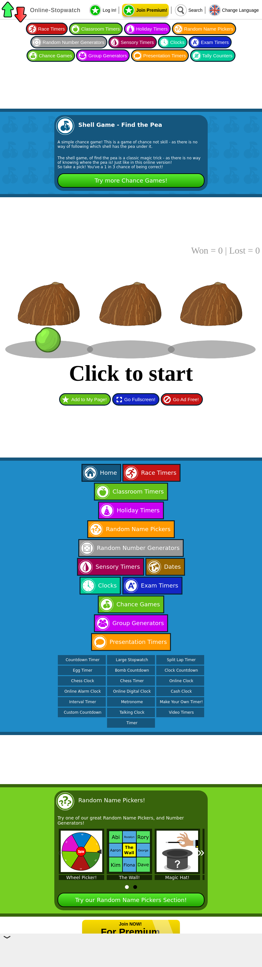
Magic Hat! (177, 877)
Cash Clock (181, 691)
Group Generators (107, 55)
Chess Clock (82, 681)
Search (195, 10)
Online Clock (181, 681)
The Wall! (129, 877)
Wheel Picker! (81, 877)
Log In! (109, 10)
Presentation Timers (164, 55)
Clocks (177, 42)
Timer (132, 723)
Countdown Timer (82, 660)
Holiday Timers (152, 29)
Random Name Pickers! (111, 800)
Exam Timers (215, 42)
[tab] (127, 887)
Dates (172, 566)
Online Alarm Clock (82, 691)
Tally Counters (217, 55)
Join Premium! (151, 10)
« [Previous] (61, 852)
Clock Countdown (181, 670)
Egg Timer (82, 670)
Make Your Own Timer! (181, 702)
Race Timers (51, 29)
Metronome (132, 702)
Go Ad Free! (186, 399)
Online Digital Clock (132, 691)
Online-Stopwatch (55, 10)
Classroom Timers (100, 29)
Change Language (240, 10)
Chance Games (55, 55)
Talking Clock (131, 712)
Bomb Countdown (132, 670)
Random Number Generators (73, 42)
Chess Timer (132, 681)
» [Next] (200, 852)
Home (108, 472)
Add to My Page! (89, 399)
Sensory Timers (137, 42)
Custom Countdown (83, 712)
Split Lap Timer (181, 660)
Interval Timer (82, 702)
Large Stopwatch (132, 660)
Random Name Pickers (208, 29)
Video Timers (181, 712)
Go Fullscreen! (140, 399)
